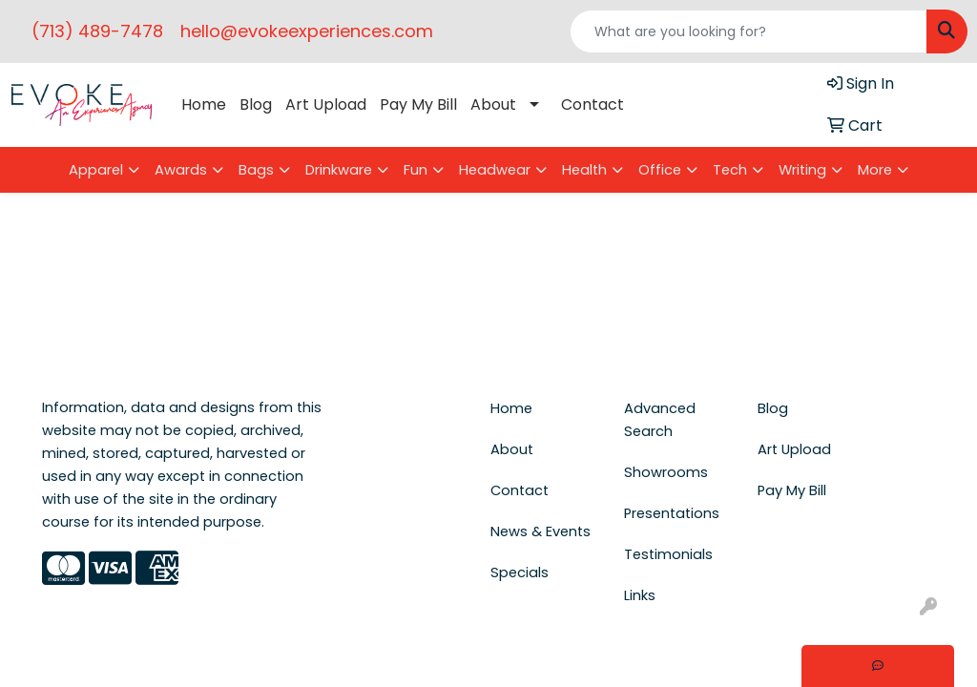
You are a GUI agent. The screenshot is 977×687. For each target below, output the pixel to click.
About (493, 104)
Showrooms (666, 472)
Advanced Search (660, 420)
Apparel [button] (96, 169)
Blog (255, 104)
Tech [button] (730, 169)
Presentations (671, 513)
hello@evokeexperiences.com (306, 31)
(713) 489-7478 (97, 31)
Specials (519, 572)
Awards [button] (181, 169)
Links (639, 595)
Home (203, 104)
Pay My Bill (418, 104)
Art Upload (325, 104)
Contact (592, 104)
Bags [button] (256, 169)
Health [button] (584, 169)
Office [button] (659, 169)
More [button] (875, 169)
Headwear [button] (494, 169)
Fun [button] (415, 169)
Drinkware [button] (338, 169)
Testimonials (668, 554)
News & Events (540, 531)
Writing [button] (802, 169)
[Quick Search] (748, 31)
